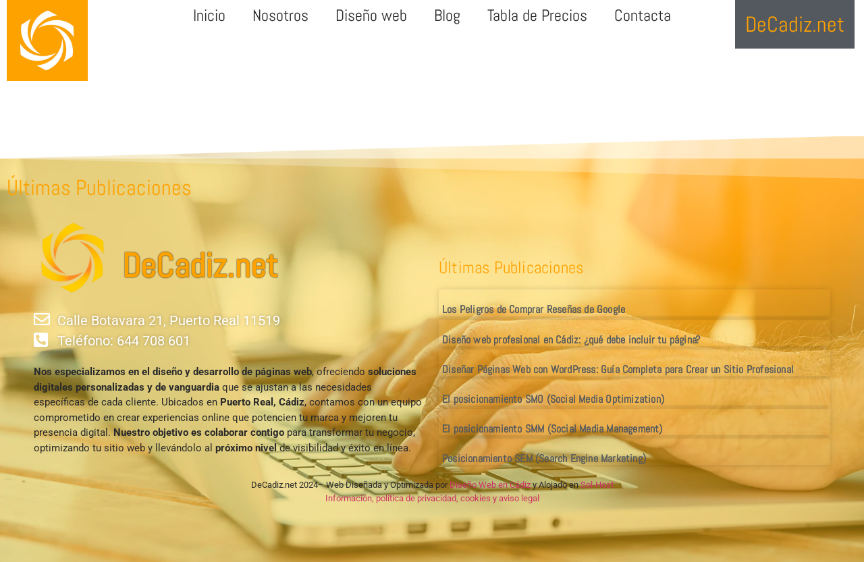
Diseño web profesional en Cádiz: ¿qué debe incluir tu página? (571, 340)
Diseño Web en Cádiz (490, 485)
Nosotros (280, 15)
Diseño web (371, 15)
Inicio (209, 15)
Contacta (642, 15)
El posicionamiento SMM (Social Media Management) (552, 429)
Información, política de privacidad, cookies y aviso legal (432, 498)
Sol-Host (597, 485)
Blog (447, 15)
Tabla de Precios (537, 15)
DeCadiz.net (199, 265)
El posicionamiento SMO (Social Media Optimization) (553, 399)
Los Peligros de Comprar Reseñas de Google (533, 309)
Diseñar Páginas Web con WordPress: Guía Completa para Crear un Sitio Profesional (618, 369)
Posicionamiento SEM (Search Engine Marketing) (544, 458)
